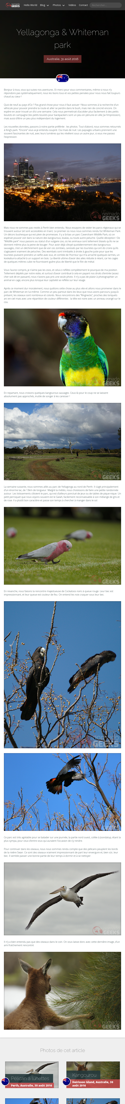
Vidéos (72, 5)
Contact (83, 5)
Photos (57, 5)
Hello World (30, 5)
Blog (42, 5)
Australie (53, 59)
